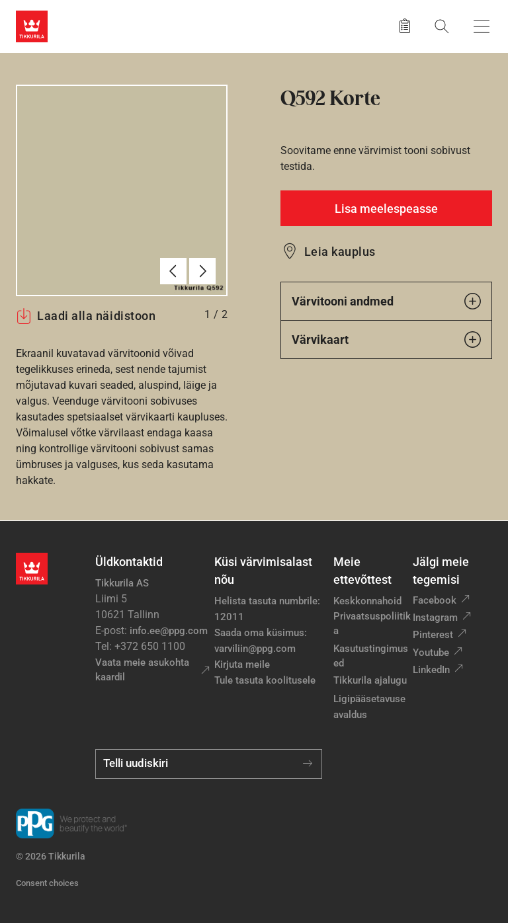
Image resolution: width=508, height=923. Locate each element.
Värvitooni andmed (386, 301)
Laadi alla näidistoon (85, 316)
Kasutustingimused (370, 656)
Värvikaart (386, 339)
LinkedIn (431, 670)
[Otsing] (442, 26)
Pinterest (433, 635)
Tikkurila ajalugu (370, 680)
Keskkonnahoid (367, 601)
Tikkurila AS (122, 583)
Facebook (434, 600)
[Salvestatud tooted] (405, 26)
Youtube (431, 653)
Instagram (435, 617)
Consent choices (47, 883)
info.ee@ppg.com (169, 631)
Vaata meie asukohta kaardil (142, 670)
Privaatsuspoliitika (372, 623)
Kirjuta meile (242, 664)
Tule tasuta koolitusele (265, 680)
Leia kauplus (340, 252)
